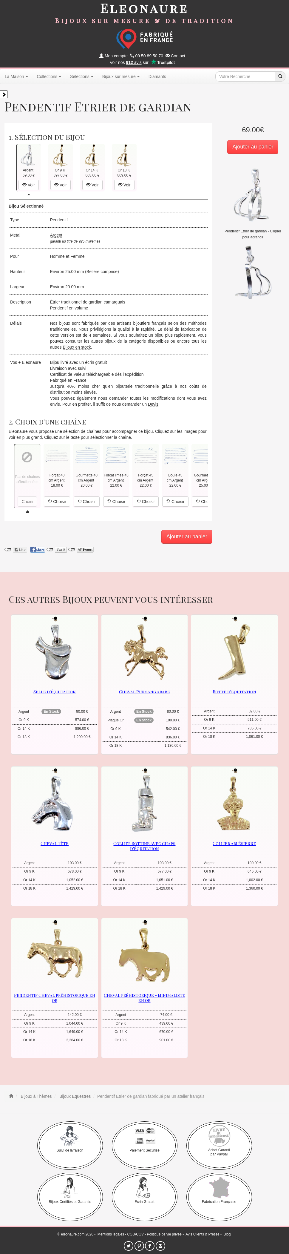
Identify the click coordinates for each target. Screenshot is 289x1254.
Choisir (57, 501)
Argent (56, 235)
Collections (49, 76)
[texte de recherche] (245, 76)
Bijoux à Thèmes (36, 1096)
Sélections (81, 76)
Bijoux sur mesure (121, 76)
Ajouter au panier (252, 147)
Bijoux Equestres (74, 1096)
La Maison (16, 76)
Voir (28, 185)
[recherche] (280, 76)
